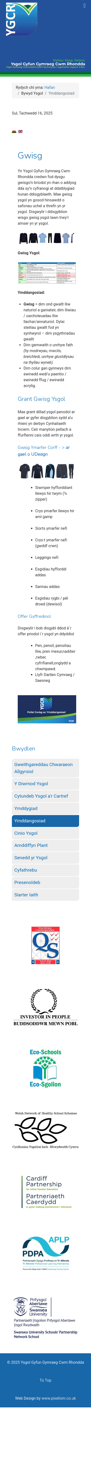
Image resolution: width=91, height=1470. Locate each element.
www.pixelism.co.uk (58, 1398)
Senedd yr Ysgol (30, 857)
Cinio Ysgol (25, 833)
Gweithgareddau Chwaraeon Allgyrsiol (43, 768)
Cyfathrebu (25, 870)
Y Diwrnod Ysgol (31, 783)
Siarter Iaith (26, 895)
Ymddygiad (25, 808)
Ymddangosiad (29, 821)
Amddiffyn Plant (31, 845)
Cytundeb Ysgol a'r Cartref (41, 796)
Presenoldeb (27, 882)
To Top (45, 1380)
